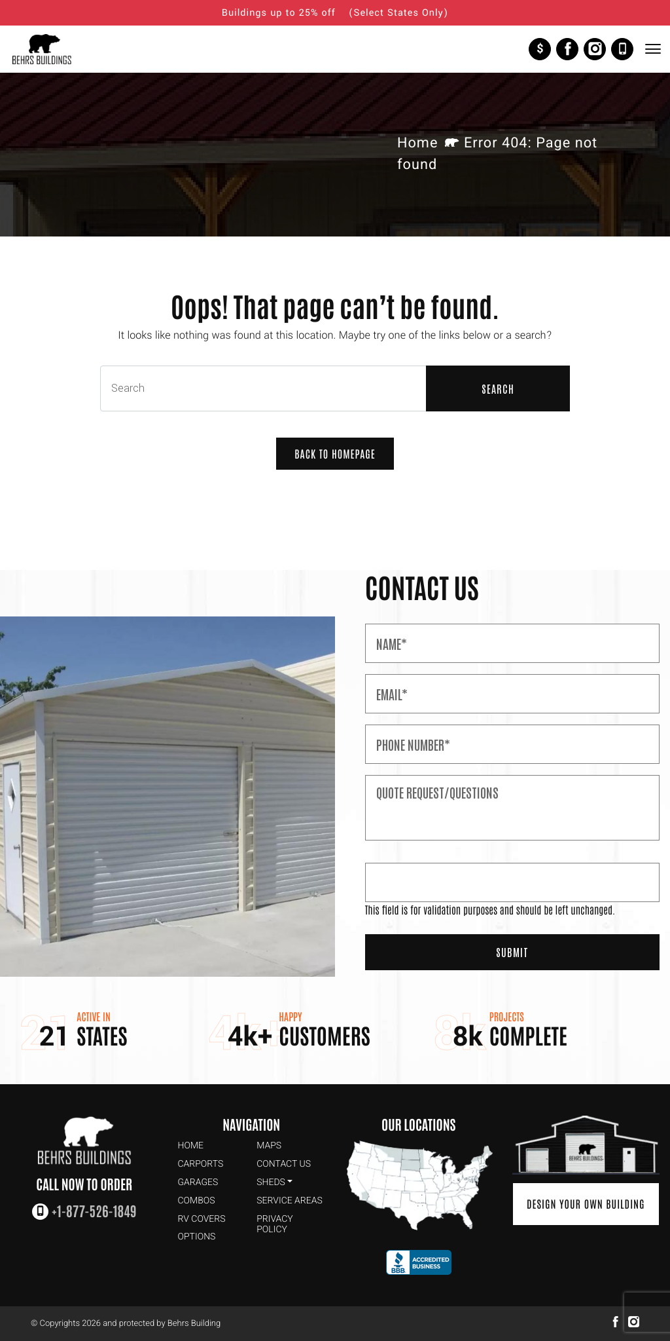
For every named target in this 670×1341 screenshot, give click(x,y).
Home (417, 143)
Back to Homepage (334, 454)
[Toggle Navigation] (652, 49)
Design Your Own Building (586, 1204)
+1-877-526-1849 (622, 49)
